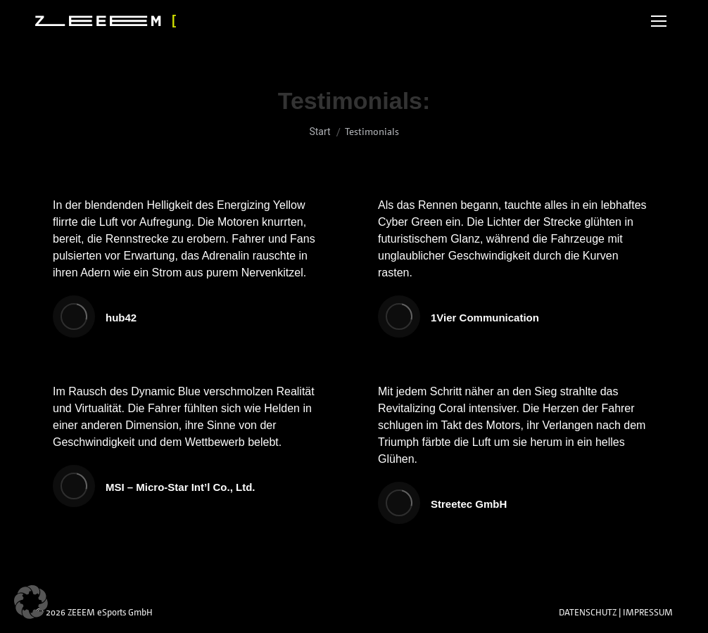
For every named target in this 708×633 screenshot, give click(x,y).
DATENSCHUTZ (588, 612)
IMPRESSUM (648, 612)
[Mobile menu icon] (659, 21)
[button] (31, 602)
